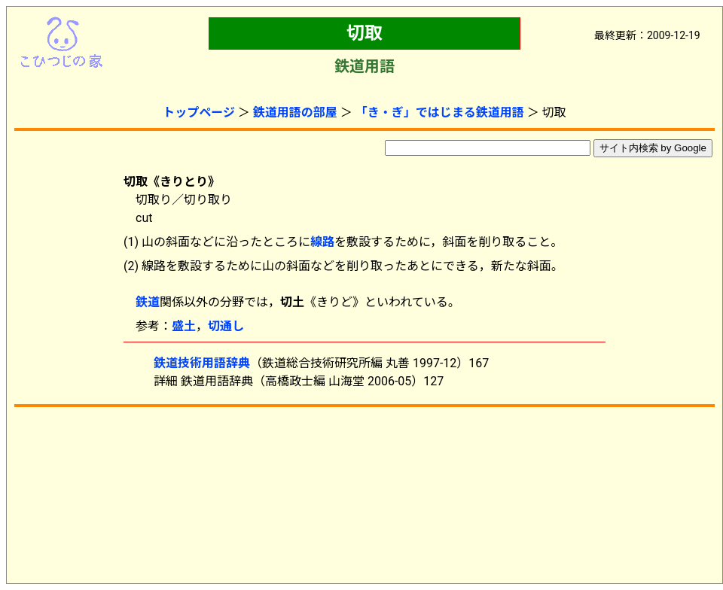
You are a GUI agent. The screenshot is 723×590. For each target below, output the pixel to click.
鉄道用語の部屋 (295, 112)
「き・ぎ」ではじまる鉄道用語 (439, 112)
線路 (322, 242)
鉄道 (148, 302)
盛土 (184, 326)
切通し (226, 326)
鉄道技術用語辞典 (202, 363)
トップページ (199, 112)
